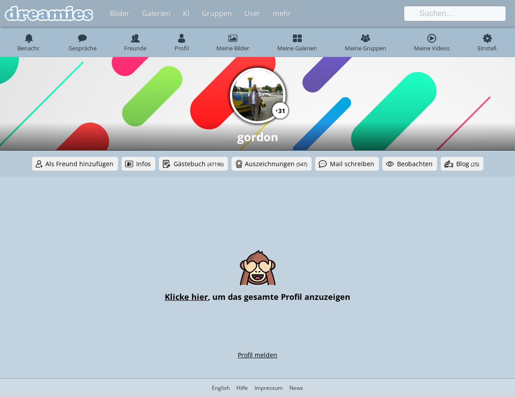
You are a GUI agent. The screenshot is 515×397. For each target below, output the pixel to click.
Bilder (120, 13)
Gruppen (217, 13)
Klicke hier (186, 296)
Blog (467, 164)
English (221, 388)
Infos (143, 164)
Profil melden (257, 355)
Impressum (269, 388)
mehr (282, 13)
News (296, 388)
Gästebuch (198, 164)
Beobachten (415, 164)
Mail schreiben (352, 164)
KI (186, 13)
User (252, 13)
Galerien (156, 13)
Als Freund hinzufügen (79, 164)
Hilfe (242, 388)
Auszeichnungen (276, 164)
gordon (257, 137)
